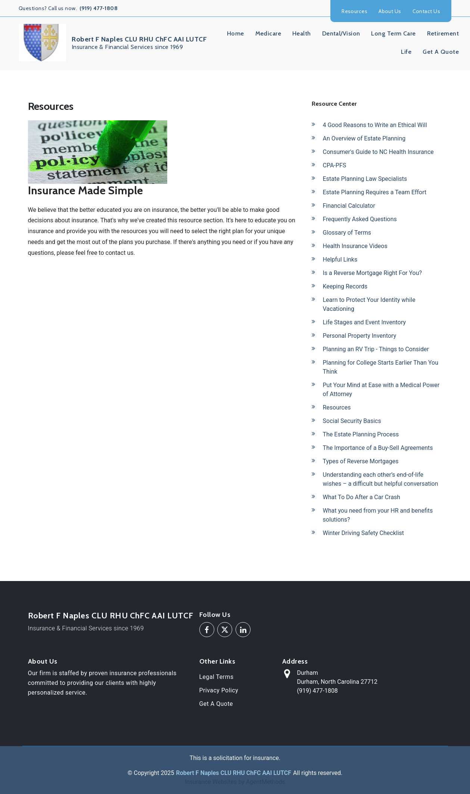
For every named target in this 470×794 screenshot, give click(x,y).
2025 (167, 772)
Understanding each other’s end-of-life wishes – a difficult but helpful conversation (380, 479)
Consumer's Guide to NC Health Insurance (378, 151)
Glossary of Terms (347, 232)
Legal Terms (216, 676)
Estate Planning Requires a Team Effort (375, 192)
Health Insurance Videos (355, 246)
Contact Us (426, 11)
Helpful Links (340, 259)
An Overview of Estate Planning (364, 138)
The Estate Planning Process (361, 434)
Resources (354, 11)
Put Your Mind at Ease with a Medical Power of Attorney (381, 389)
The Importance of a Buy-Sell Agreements (378, 447)
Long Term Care (393, 33)
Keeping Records (345, 286)
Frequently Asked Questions (360, 219)
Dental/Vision (341, 33)
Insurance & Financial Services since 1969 (86, 628)
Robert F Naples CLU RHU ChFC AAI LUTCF (110, 616)
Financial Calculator (349, 205)
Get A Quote (441, 51)
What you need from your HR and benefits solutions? (378, 515)
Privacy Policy (219, 690)
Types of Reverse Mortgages (361, 461)
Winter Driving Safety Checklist (363, 533)
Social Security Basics (352, 420)
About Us (390, 11)
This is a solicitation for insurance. (235, 757)
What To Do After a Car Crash (362, 497)
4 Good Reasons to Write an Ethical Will (375, 125)
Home (235, 33)
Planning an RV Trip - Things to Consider (376, 349)
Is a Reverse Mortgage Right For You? (372, 272)
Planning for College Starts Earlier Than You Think (381, 367)
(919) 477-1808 (98, 8)
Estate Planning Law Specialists (365, 178)
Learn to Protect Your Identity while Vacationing (369, 304)
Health (301, 33)
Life (406, 51)
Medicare (268, 33)
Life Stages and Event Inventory (364, 322)
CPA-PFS (334, 165)
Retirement (443, 33)
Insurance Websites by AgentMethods (235, 781)
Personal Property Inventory (359, 335)
